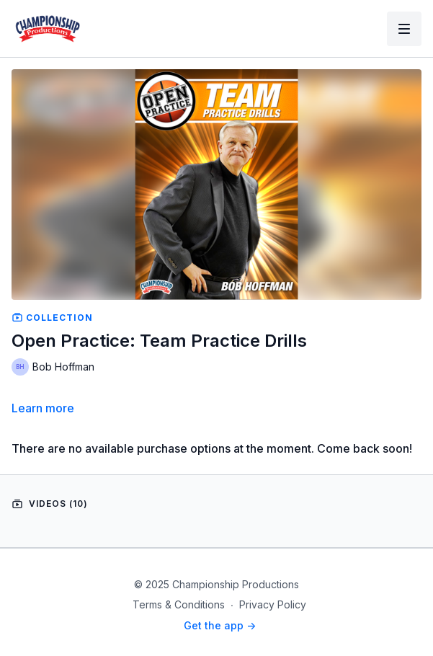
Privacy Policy (272, 604)
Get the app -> (220, 625)
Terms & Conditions (179, 604)
